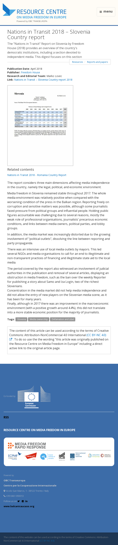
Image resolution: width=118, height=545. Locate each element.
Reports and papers (97, 62)
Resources (77, 62)
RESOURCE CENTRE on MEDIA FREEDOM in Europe (39, 430)
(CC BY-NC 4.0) (47, 540)
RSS (6, 417)
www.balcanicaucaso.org (19, 506)
